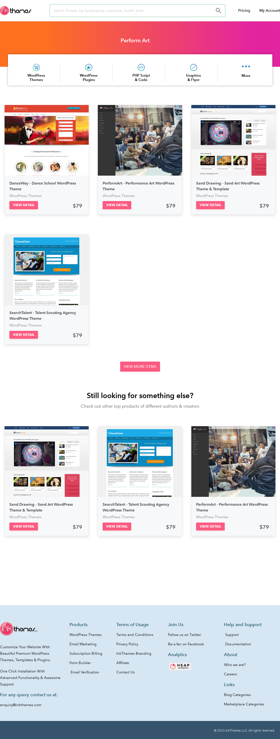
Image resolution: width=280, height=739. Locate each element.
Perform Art (135, 40)
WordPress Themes (36, 77)
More (246, 75)
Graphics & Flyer (193, 77)
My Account (269, 10)
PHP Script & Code (141, 77)
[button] (23, 205)
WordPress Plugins (89, 77)
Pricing (244, 10)
